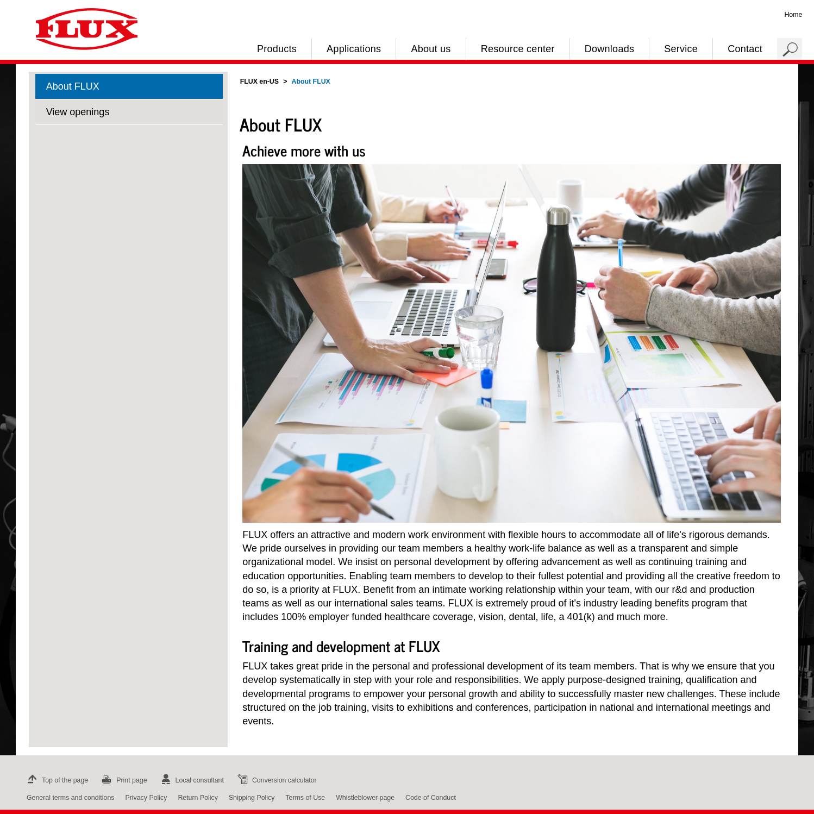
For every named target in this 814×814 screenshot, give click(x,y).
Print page (123, 780)
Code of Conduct (430, 798)
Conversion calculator (276, 780)
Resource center (518, 48)
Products (277, 48)
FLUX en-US (259, 81)
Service (681, 48)
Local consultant (191, 780)
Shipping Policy (252, 798)
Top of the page (56, 780)
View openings (78, 112)
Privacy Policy (146, 798)
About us (430, 48)
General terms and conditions (70, 798)
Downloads (609, 48)
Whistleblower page (365, 798)
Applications (354, 48)
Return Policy (198, 798)
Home (793, 14)
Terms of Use (305, 798)
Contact (745, 48)
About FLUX (72, 86)
